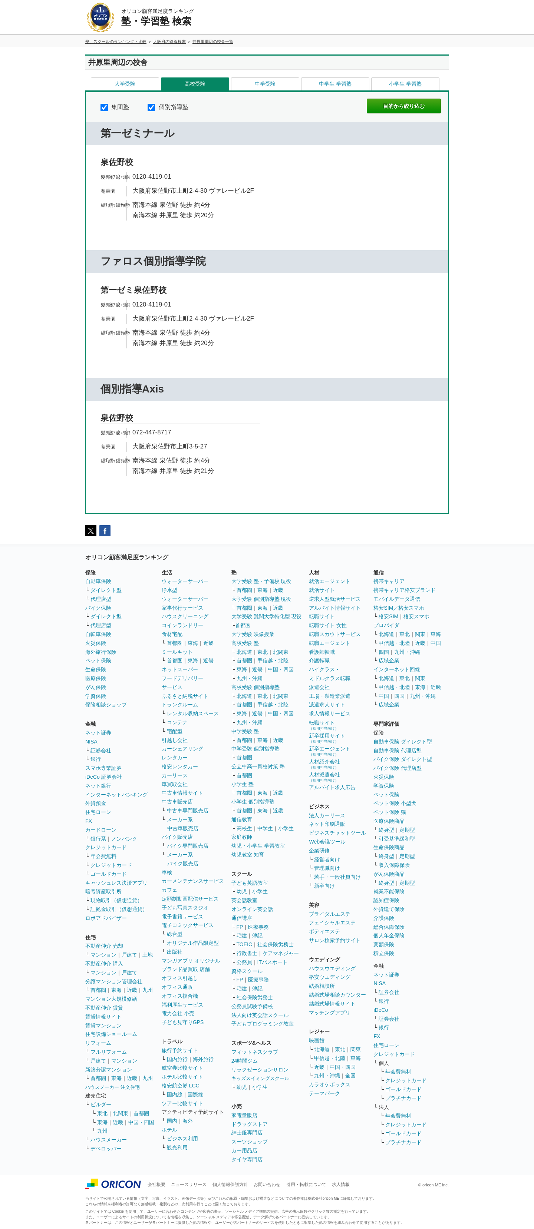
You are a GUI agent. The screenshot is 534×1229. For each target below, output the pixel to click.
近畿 (132, 990)
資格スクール (247, 971)
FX (88, 821)
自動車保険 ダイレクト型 (402, 742)
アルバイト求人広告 (332, 787)
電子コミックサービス (188, 925)
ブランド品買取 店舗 (186, 969)
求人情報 (341, 1184)
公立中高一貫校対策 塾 (258, 766)
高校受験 (195, 84)
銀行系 (98, 839)
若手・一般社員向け (337, 877)
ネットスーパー (180, 669)
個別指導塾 (168, 107)
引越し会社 (175, 740)
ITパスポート (272, 962)
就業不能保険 (389, 891)
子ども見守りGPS (183, 1022)
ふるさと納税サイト (185, 696)
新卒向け (324, 886)
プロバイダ (386, 625)
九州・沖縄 (250, 678)
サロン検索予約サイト (335, 940)
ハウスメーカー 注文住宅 (112, 1087)
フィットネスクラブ (254, 1052)
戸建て (129, 955)
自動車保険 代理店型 (397, 750)
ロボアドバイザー (106, 918)
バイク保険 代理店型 (397, 768)
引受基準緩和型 (397, 839)
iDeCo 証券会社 (103, 777)
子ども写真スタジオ (185, 908)
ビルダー (100, 1104)
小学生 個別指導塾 (252, 802)
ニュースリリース (189, 1184)
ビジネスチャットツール (337, 833)
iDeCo (380, 1010)
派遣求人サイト (327, 705)
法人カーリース (327, 815)
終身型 (386, 830)
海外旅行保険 (100, 652)
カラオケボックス (329, 1084)
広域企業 (389, 660)
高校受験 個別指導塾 (255, 687)
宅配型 (174, 731)
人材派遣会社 (324, 777)
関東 (355, 1049)
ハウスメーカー (108, 1140)
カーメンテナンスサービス (193, 881)
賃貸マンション (103, 1025)
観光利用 (177, 1147)
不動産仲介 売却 (104, 946)
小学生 (286, 828)
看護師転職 (322, 652)
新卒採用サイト (327, 738)
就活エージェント (329, 581)
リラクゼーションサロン (260, 1070)
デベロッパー (106, 1149)
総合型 (174, 934)
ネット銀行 (98, 786)
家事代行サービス (182, 608)
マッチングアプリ (329, 1013)
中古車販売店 (177, 802)
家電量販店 (244, 1115)
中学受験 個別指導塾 (255, 749)
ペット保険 (98, 660)
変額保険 (383, 944)
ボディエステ (324, 931)
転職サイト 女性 (328, 625)
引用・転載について (306, 1184)
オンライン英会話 (252, 909)
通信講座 (241, 918)
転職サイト (322, 616)
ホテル (169, 1130)
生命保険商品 (389, 847)
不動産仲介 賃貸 (104, 1008)
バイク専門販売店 (187, 846)
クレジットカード (106, 847)
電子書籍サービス (182, 917)
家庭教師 (241, 837)
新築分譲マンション (108, 1070)
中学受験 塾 (245, 731)
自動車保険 (98, 581)
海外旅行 (203, 1059)
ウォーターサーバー (185, 581)
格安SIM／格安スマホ (398, 608)
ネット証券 (98, 733)
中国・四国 (141, 1122)
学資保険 (95, 696)
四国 (384, 652)
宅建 (242, 935)
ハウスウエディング (332, 968)
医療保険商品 (389, 821)
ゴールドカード (108, 874)
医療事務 (258, 927)
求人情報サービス (329, 713)
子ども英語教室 (249, 883)
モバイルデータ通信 (396, 599)
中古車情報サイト (182, 793)
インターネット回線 (396, 669)
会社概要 (156, 1184)
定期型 (407, 830)
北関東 (120, 1113)
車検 (167, 872)
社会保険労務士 (275, 944)
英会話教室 (244, 900)
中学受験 (265, 84)
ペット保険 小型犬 (394, 803)
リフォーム (98, 1043)
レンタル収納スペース (193, 713)
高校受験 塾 (245, 643)
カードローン (100, 830)
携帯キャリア (389, 581)
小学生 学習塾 (405, 84)
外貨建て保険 (389, 909)
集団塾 (114, 107)
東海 (116, 990)
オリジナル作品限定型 (193, 943)
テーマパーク (324, 1093)
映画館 (316, 1040)
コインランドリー (182, 625)
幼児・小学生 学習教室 (258, 846)
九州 (147, 990)
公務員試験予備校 (252, 1006)
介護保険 (383, 918)
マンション (103, 955)
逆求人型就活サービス (335, 599)
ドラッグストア (249, 1124)
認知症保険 (386, 900)
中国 (436, 643)
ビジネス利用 (182, 1139)
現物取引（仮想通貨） (116, 900)
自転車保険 (98, 634)
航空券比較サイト (182, 1068)
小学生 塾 (242, 784)
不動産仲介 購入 (104, 964)
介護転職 (319, 660)
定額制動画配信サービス (190, 899)
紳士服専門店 (247, 1133)
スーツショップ (249, 1141)
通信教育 (241, 819)
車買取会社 (175, 784)
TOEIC (245, 944)
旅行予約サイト (180, 1050)
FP (240, 927)
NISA (91, 742)
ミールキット (177, 652)
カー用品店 (244, 1150)
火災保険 (95, 643)
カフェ (169, 890)
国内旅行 (177, 1059)
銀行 (95, 759)
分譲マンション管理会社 (113, 981)
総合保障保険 (389, 927)
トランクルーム (180, 705)
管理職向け (327, 868)
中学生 (265, 828)
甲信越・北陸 (273, 660)
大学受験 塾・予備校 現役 (261, 581)
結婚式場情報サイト (332, 1004)
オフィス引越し (180, 978)
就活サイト (322, 590)
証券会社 (100, 750)
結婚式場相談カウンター (337, 995)
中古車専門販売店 (187, 811)
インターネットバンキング (116, 795)
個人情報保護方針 (230, 1184)
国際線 (195, 1094)
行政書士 (247, 953)
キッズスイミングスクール (260, 1078)
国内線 (174, 1094)
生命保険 (95, 669)
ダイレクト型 (106, 590)
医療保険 (95, 678)
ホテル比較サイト (182, 1077)
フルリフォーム (108, 1052)
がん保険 (95, 687)
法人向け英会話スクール (260, 1015)
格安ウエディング (329, 977)
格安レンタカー (180, 766)
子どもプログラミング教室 (262, 1024)
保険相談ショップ (106, 705)
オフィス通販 (177, 987)
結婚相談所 (322, 986)
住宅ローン (98, 812)
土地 (147, 955)
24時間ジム (244, 1061)
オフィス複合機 (180, 996)
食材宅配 (172, 634)
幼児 (242, 891)
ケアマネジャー (281, 953)
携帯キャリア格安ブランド (404, 590)
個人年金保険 (389, 935)
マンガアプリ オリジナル (191, 961)
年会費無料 (103, 856)
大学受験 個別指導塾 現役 (261, 599)
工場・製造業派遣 (329, 696)
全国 (350, 1076)
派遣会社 (319, 687)
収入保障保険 (394, 865)
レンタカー (175, 758)
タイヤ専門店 (247, 1159)
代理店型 (100, 599)
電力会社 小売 (178, 1013)
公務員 (244, 962)
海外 (187, 1121)
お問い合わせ (267, 1184)
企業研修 (319, 851)
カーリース (175, 775)
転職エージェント (329, 643)
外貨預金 (95, 803)
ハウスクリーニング (185, 616)
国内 (172, 1121)
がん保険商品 (389, 874)
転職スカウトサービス (335, 634)
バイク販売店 (177, 837)
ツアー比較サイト (182, 1103)
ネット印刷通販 (327, 824)
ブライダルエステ (329, 914)
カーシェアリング (182, 749)
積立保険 (383, 953)
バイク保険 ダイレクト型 (402, 759)
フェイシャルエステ (332, 922)
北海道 (244, 652)
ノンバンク (124, 839)
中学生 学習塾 (335, 84)
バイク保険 (98, 608)
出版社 (174, 952)
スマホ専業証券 (103, 768)
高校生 (244, 828)
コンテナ (177, 722)
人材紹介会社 (324, 764)
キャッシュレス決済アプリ (116, 883)
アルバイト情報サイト (335, 608)
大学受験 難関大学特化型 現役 (266, 616)
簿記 (257, 935)
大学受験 (125, 84)
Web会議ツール (327, 842)
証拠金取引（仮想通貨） (119, 909)
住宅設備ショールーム (111, 1034)
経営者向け (327, 859)
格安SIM (388, 616)
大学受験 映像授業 (252, 634)
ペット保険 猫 (389, 812)
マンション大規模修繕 (111, 999)
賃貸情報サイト (103, 1017)
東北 (102, 1113)
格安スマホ (416, 616)
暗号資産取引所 (103, 891)
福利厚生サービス (182, 1005)
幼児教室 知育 (247, 855)
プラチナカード (403, 1098)
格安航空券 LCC (181, 1086)
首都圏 (98, 990)
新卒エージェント (329, 751)
